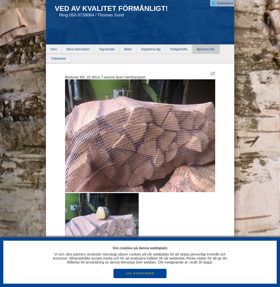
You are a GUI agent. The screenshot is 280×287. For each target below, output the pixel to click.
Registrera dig (151, 49)
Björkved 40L (206, 49)
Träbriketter (58, 58)
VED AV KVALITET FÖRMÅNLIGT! (111, 8)
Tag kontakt (107, 49)
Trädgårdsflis (179, 49)
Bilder (128, 49)
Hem (54, 49)
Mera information (78, 49)
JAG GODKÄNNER (140, 273)
